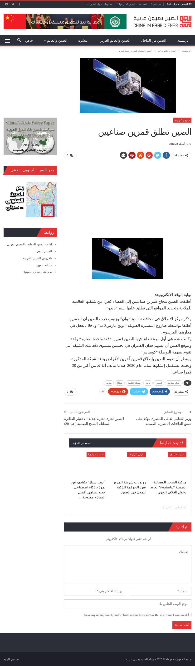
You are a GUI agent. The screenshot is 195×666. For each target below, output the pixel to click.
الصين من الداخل (153, 40)
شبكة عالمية (134, 382)
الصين (159, 382)
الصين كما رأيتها (127, 4)
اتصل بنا (143, 3)
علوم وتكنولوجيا (182, 120)
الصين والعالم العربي (114, 40)
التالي (167, 507)
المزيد (62, 40)
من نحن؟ (156, 3)
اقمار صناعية (173, 382)
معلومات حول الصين (101, 4)
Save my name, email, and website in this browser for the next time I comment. (135, 614)
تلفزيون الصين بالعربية (37, 258)
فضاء (119, 382)
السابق (180, 507)
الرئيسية (183, 40)
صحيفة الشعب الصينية (38, 272)
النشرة (83, 40)
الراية (7, 659)
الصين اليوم (44, 251)
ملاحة (109, 382)
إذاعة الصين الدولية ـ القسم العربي (29, 244)
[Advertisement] (127, 196)
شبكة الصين (44, 265)
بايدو (148, 382)
